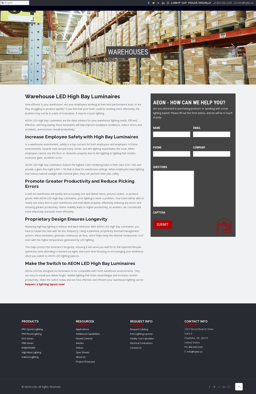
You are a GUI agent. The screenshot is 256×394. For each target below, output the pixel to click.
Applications (82, 329)
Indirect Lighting (30, 357)
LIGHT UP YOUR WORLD (191, 2)
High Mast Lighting (31, 352)
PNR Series (28, 343)
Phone (158, 147)
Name (158, 128)
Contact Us (136, 347)
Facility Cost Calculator (142, 338)
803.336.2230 (224, 2)
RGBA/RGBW (28, 347)
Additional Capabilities (88, 333)
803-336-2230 (195, 347)
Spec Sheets (82, 352)
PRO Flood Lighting (31, 333)
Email (198, 128)
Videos (79, 347)
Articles (80, 343)
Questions (160, 167)
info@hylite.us (246, 2)
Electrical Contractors (141, 343)
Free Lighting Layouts (141, 333)
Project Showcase (85, 361)
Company (200, 147)
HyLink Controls (84, 338)
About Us (81, 357)
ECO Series (28, 338)
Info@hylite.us (194, 351)
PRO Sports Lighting (32, 329)
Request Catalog (139, 329)
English (6, 2)
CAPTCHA (159, 212)
